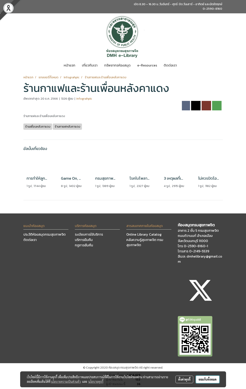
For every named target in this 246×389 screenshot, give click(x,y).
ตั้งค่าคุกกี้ (184, 379)
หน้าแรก (69, 65)
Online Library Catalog (143, 234)
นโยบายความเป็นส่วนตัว (66, 381)
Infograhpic (84, 98)
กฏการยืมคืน (84, 245)
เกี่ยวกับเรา (90, 65)
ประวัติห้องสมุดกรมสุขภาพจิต (44, 234)
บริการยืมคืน (84, 239)
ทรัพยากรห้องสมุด (117, 65)
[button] (184, 65)
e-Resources (147, 65)
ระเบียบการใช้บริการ (89, 234)
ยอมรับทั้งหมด (208, 379)
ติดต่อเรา (170, 65)
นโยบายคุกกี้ (95, 381)
